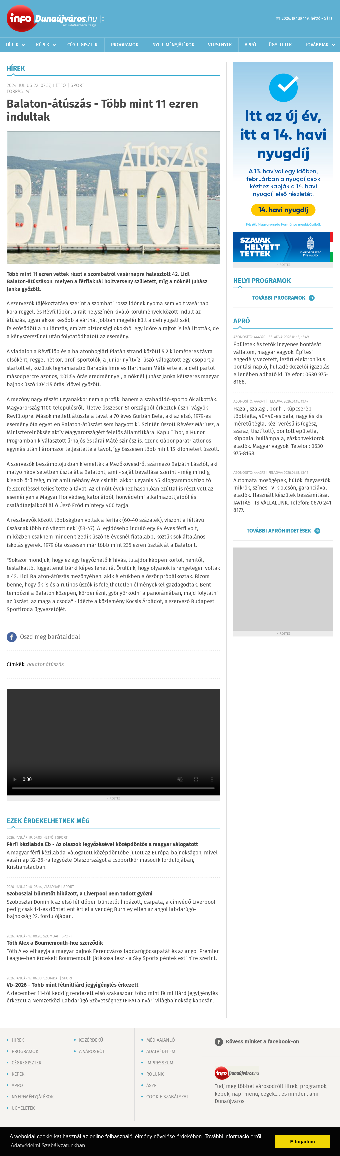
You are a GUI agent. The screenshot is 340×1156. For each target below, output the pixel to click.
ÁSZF (151, 1085)
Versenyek (220, 45)
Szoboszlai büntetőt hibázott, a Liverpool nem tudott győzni (80, 894)
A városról (92, 1051)
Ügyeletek (280, 45)
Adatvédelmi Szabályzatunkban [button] (48, 1145)
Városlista (102, 19)
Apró (250, 45)
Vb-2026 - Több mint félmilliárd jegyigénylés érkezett (72, 985)
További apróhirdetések (279, 531)
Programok (125, 45)
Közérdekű (91, 1040)
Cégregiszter (82, 45)
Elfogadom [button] (302, 1141)
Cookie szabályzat (167, 1097)
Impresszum (159, 1063)
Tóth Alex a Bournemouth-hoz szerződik (55, 943)
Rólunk (155, 1074)
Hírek (12, 45)
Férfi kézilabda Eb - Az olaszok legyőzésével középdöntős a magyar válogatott (102, 844)
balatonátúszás (45, 664)
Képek (42, 45)
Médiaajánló (160, 1040)
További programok (278, 298)
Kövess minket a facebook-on (262, 1042)
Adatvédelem (160, 1051)
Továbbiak (317, 45)
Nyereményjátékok (173, 45)
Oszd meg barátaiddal (50, 637)
